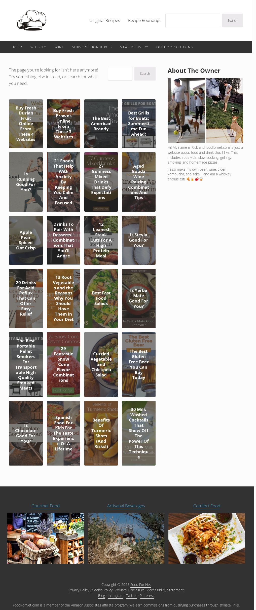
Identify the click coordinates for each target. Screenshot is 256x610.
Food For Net (140, 584)
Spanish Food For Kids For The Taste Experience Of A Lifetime (63, 433)
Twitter (131, 595)
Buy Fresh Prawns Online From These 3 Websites (63, 124)
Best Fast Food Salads (101, 298)
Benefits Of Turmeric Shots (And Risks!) (101, 433)
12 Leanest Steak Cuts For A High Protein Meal (101, 240)
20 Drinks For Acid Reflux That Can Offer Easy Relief (26, 298)
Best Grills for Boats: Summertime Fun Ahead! (138, 123)
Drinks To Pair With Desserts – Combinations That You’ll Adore (63, 240)
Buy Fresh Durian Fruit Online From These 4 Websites (26, 123)
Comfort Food (206, 506)
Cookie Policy (102, 590)
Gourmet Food (45, 506)
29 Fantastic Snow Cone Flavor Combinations (63, 364)
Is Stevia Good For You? (138, 240)
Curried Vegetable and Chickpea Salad (101, 364)
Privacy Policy (79, 590)
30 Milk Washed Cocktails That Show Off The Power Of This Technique (139, 433)
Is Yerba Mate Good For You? (138, 298)
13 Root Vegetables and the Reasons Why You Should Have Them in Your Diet (63, 298)
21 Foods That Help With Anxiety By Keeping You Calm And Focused (63, 182)
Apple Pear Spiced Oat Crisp (26, 240)
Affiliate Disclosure (129, 590)
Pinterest (147, 595)
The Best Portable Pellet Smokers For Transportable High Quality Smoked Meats (25, 364)
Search (233, 20)
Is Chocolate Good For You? (25, 433)
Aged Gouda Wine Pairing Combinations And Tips (138, 182)
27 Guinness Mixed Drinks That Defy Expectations (101, 182)
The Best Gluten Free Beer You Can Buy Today (139, 364)
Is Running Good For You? (25, 182)
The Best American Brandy (101, 124)
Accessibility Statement (165, 590)
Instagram (115, 595)
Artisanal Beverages (126, 506)
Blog (101, 595)
